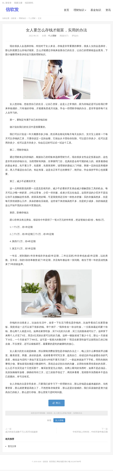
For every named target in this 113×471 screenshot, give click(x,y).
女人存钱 (59, 421)
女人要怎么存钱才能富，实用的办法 (56, 31)
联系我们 (53, 463)
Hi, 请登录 (6, 4)
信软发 (12, 10)
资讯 (108, 10)
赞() (56, 404)
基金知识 (95, 10)
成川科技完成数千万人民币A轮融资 (21, 433)
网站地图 (60, 463)
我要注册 (18, 4)
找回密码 (29, 4)
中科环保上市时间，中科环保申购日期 (90, 433)
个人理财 (31, 19)
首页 (66, 10)
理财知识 (79, 10)
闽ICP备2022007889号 (72, 463)
